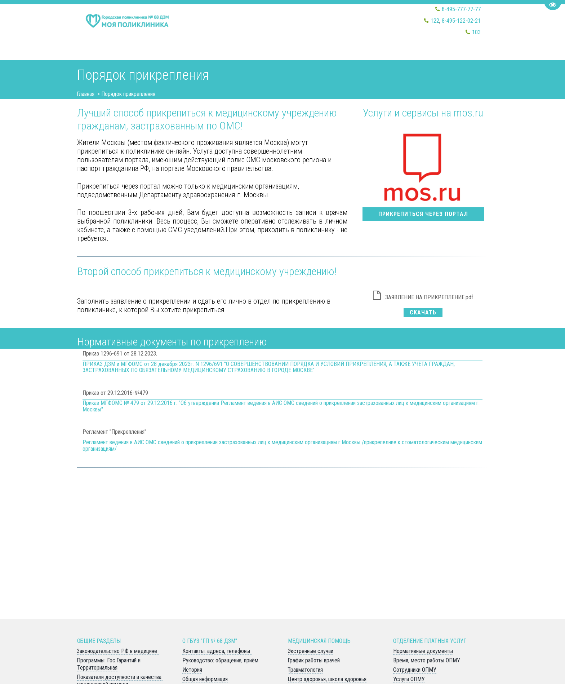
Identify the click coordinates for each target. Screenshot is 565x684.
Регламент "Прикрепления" (114, 431)
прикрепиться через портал (423, 214)
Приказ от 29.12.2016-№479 (115, 392)
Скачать (423, 312)
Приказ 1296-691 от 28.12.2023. (120, 353)
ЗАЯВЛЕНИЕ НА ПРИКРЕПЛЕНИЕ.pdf (429, 297)
